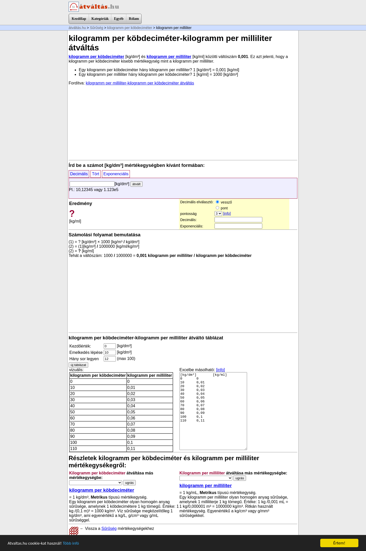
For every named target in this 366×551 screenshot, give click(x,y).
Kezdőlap (79, 19)
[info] (227, 213)
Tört (95, 174)
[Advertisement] (183, 122)
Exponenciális (116, 174)
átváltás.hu (77, 28)
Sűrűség (96, 28)
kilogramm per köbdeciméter (129, 28)
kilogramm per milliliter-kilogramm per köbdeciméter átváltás (140, 83)
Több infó (71, 543)
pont (222, 208)
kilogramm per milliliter (169, 56)
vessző (224, 202)
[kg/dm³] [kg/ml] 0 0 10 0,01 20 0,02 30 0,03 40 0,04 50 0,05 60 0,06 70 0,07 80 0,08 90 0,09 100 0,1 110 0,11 (213, 411)
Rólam (134, 19)
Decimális (79, 174)
